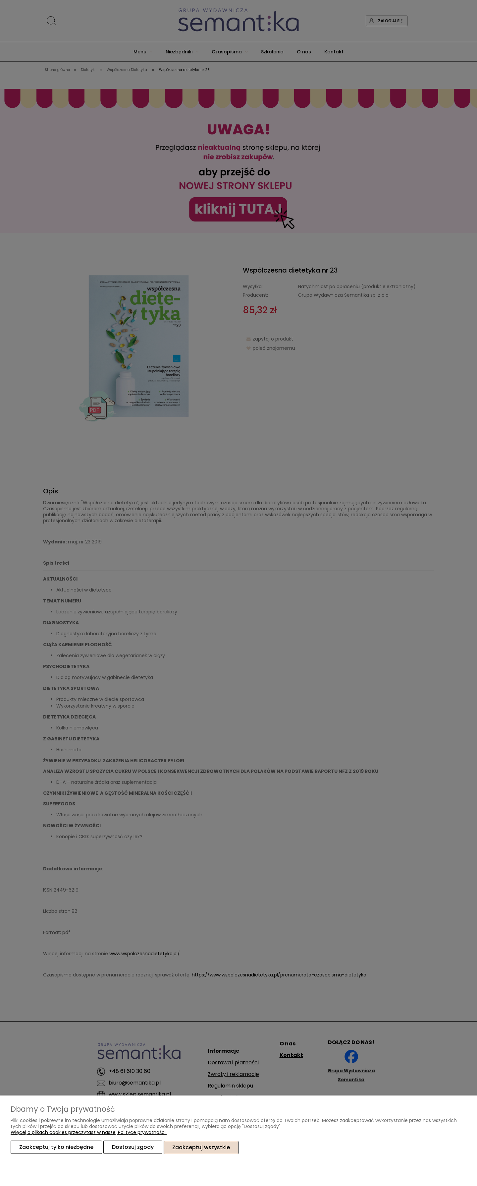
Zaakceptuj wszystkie (201, 1147)
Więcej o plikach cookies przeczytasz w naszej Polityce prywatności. (89, 1132)
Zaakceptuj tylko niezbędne (56, 1147)
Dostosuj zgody (133, 1147)
